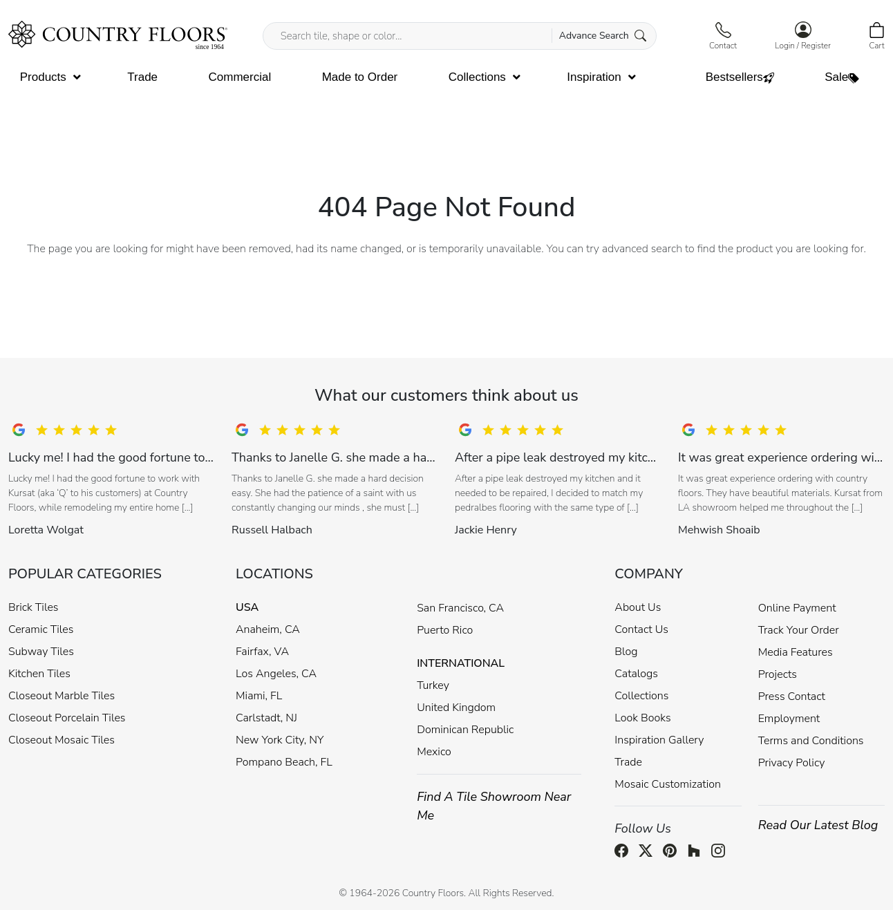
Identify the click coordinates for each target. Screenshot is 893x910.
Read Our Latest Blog (818, 825)
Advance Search (603, 35)
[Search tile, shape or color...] (460, 36)
